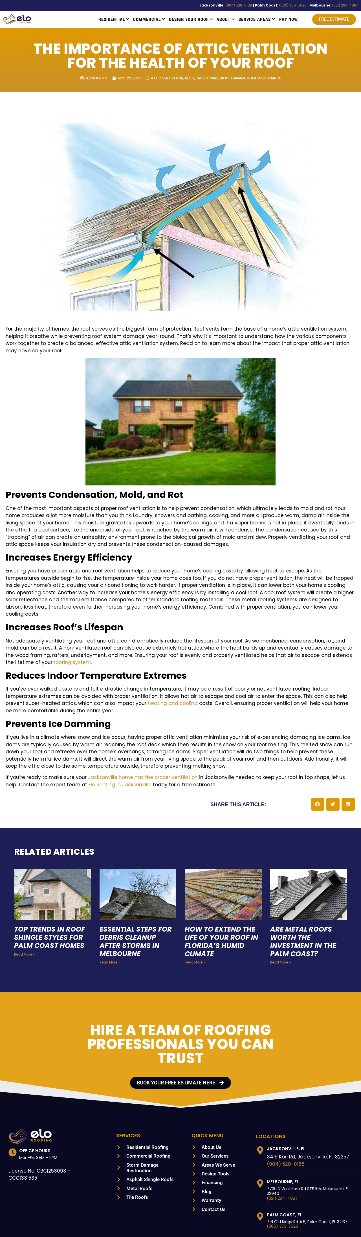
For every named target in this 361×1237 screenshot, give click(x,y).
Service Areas (257, 19)
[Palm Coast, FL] (260, 1173)
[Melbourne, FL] (260, 1140)
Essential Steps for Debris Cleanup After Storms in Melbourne (138, 898)
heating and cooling (26, 674)
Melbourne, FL (284, 1138)
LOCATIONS (271, 1092)
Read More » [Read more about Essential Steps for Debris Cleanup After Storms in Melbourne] (109, 919)
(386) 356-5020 (301, 5)
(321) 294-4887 (346, 5)
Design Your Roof (191, 19)
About (226, 19)
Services (129, 1092)
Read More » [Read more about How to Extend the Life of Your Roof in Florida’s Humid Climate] (194, 919)
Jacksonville (207, 78)
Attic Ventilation (165, 78)
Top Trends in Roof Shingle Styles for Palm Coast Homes (51, 894)
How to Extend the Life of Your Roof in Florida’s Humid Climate (221, 898)
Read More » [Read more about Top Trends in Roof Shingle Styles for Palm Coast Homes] (24, 911)
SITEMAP (273, 1225)
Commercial (149, 19)
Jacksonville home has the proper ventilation (124, 734)
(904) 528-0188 (255, 5)
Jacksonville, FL (287, 1105)
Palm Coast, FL (284, 1171)
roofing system (250, 633)
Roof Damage (234, 78)
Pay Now (288, 19)
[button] (317, 761)
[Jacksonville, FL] (260, 1107)
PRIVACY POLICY (301, 1225)
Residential (113, 19)
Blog (188, 78)
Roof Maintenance (267, 78)
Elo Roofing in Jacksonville (51, 741)
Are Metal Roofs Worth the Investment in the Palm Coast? (304, 898)
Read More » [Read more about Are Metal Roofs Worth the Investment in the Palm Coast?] (280, 919)
